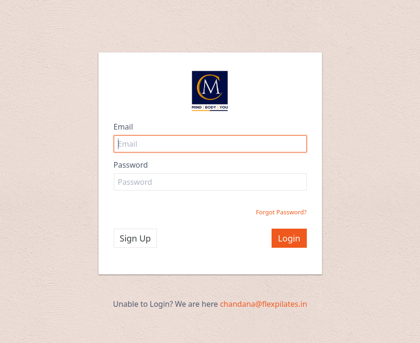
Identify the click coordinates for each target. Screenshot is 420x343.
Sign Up (135, 238)
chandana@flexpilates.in (263, 304)
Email (123, 126)
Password (131, 165)
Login (289, 238)
